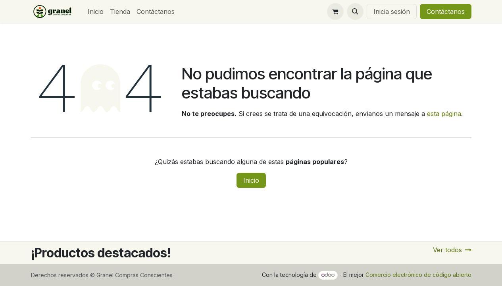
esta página (444, 114)
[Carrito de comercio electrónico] (335, 11)
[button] (355, 11)
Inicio (251, 180)
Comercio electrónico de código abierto (418, 274)
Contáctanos (446, 11)
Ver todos (452, 250)
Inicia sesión (391, 11)
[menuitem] (96, 11)
